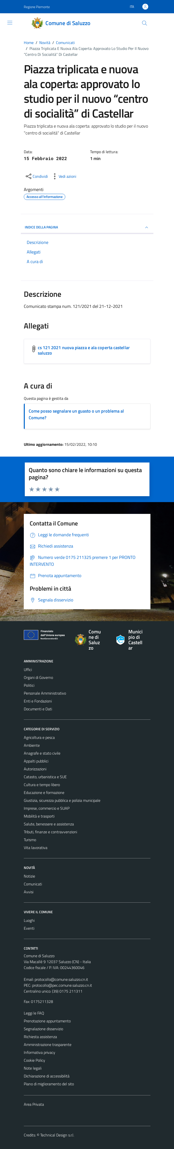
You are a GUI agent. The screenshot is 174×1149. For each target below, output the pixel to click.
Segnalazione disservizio (43, 1029)
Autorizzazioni (35, 769)
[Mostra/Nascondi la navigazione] (10, 23)
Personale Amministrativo (45, 693)
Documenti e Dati (38, 709)
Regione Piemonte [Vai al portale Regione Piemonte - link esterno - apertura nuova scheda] (37, 6)
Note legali (32, 1068)
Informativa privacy (39, 1052)
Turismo (30, 840)
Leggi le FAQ (34, 1013)
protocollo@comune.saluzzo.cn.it (61, 979)
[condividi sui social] (36, 176)
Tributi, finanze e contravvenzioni (50, 832)
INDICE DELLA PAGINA (87, 227)
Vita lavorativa (35, 848)
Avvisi (28, 892)
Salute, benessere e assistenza (49, 824)
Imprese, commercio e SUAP (46, 808)
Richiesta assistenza (40, 1037)
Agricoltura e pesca (39, 737)
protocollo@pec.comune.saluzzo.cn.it (62, 985)
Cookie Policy (34, 1060)
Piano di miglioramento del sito (49, 1084)
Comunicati (33, 884)
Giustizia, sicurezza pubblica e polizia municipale (62, 800)
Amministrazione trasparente (47, 1044)
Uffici (28, 669)
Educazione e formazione (44, 792)
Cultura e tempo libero (42, 785)
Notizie (29, 876)
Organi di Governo (38, 677)
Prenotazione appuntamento (47, 1021)
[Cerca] (144, 23)
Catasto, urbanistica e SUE (45, 777)
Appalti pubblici (36, 761)
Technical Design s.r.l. (57, 1135)
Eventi (29, 928)
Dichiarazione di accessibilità (46, 1076)
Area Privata (34, 1104)
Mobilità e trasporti (39, 816)
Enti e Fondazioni (38, 701)
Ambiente (32, 745)
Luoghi (29, 920)
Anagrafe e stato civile (42, 753)
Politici (29, 685)
